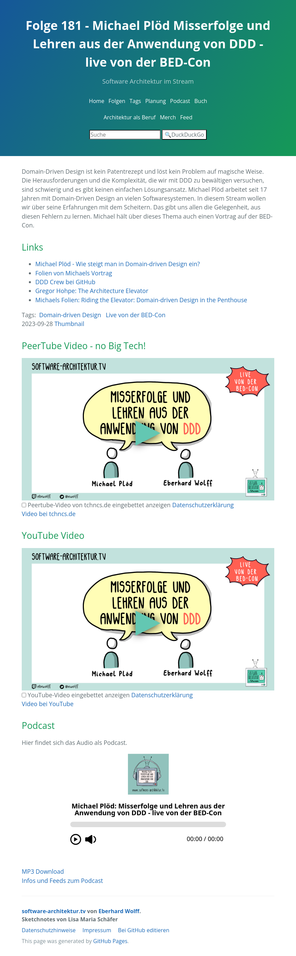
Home (96, 101)
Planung (155, 101)
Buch (200, 101)
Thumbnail (69, 324)
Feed (186, 117)
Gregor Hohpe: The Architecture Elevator (91, 291)
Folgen (117, 101)
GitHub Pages (110, 941)
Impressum (96, 930)
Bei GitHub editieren (143, 930)
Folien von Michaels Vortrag (73, 273)
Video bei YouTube (48, 704)
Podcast (180, 101)
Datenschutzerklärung (203, 505)
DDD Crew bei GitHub (65, 282)
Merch (168, 117)
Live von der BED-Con (135, 315)
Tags (135, 101)
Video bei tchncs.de (49, 514)
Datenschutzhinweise (49, 930)
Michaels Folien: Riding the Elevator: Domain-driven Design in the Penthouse (141, 300)
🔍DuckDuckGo (184, 134)
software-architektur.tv (54, 911)
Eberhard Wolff (118, 911)
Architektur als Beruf (129, 117)
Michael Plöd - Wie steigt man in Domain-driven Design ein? (117, 264)
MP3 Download (43, 871)
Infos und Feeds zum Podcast (62, 880)
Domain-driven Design (70, 315)
